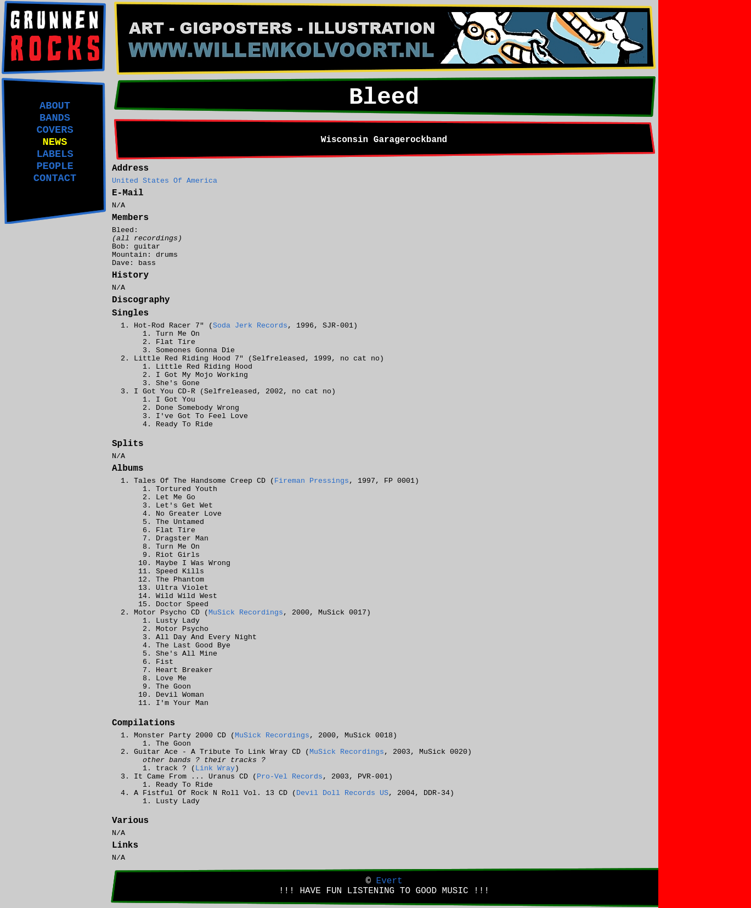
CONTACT (54, 178)
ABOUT (54, 106)
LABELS (54, 154)
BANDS (54, 118)
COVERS (54, 130)
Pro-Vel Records (290, 776)
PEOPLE (54, 166)
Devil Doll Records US (342, 793)
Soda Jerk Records (250, 326)
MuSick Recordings (245, 612)
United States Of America (164, 181)
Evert (389, 881)
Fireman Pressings (311, 481)
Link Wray (215, 768)
